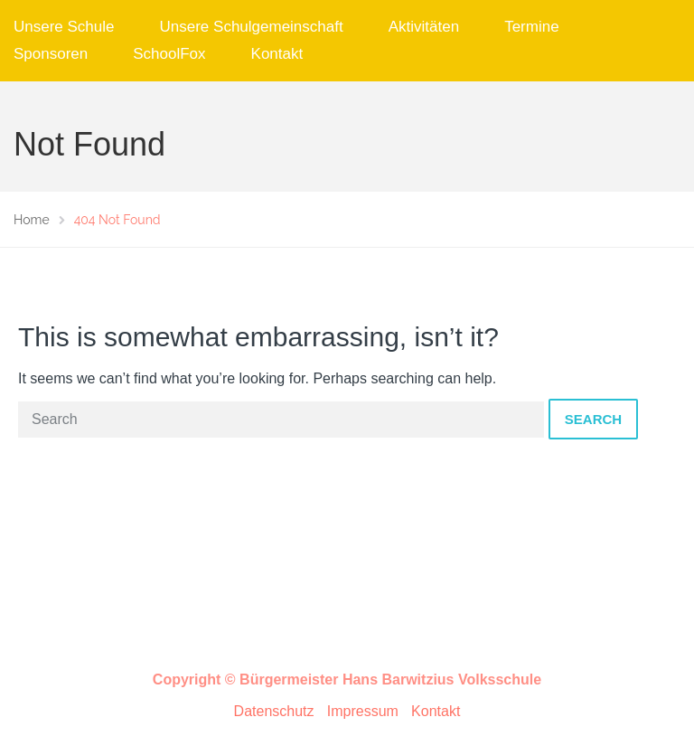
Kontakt (277, 53)
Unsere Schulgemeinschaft (251, 26)
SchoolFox (169, 53)
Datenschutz (274, 711)
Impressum (363, 711)
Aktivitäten (424, 26)
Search (593, 419)
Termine (531, 26)
